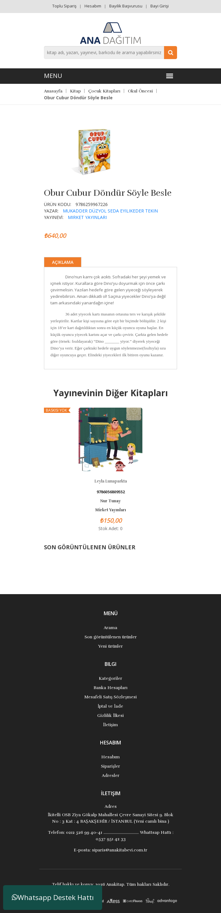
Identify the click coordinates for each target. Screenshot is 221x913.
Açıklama (62, 262)
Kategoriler (110, 678)
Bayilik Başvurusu (125, 6)
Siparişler (110, 766)
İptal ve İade (110, 706)
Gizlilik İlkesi (110, 715)
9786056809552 (111, 492)
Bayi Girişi (159, 6)
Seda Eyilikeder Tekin (133, 211)
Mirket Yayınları (87, 217)
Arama (110, 627)
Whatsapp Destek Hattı (53, 897)
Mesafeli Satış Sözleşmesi (110, 697)
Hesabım (92, 6)
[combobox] (110, 52)
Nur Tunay (110, 501)
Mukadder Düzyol (84, 211)
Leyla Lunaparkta (110, 481)
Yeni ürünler (110, 646)
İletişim (110, 724)
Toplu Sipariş (64, 6)
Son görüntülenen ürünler (110, 637)
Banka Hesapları (110, 687)
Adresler (110, 775)
